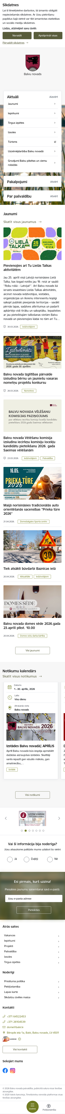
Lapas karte (11, 992)
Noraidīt (17, 35)
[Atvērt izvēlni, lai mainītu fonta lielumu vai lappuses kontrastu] (49, 1108)
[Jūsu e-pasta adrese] (33, 898)
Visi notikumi (32, 795)
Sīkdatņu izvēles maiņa (17, 997)
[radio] (12, 859)
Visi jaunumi (33, 650)
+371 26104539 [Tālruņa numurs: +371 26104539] (16, 1021)
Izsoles (8, 956)
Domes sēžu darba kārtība (32, 635)
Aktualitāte (25, 576)
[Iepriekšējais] (6, 818)
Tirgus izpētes (12, 962)
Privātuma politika (14, 981)
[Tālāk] (59, 818)
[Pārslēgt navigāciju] (33, 1107)
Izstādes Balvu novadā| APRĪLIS (30, 746)
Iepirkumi (9, 940)
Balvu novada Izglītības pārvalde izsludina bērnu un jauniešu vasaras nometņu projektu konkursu (30, 378)
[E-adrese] (9, 1039)
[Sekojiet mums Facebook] (5, 1070)
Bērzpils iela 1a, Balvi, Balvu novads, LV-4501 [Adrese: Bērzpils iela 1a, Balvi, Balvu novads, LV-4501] (33, 1032)
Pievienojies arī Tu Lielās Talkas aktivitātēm (27, 267)
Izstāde (12, 769)
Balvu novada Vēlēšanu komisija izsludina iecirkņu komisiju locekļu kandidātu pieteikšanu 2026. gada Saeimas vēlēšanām (29, 444)
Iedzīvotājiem (28, 326)
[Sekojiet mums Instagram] (12, 1070)
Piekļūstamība (12, 986)
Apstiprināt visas (47, 35)
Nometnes (29, 390)
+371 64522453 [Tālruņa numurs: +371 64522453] (16, 1016)
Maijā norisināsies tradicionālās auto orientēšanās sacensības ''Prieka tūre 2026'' (31, 509)
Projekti (8, 946)
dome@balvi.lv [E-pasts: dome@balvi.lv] (15, 1027)
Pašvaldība (48, 458)
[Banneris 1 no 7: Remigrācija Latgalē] (32, 818)
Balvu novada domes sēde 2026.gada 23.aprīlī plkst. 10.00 (31, 626)
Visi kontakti (20, 1049)
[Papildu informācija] (19, 1039)
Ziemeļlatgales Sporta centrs (33, 521)
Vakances (9, 935)
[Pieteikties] (33, 910)
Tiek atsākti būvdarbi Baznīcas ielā (29, 568)
